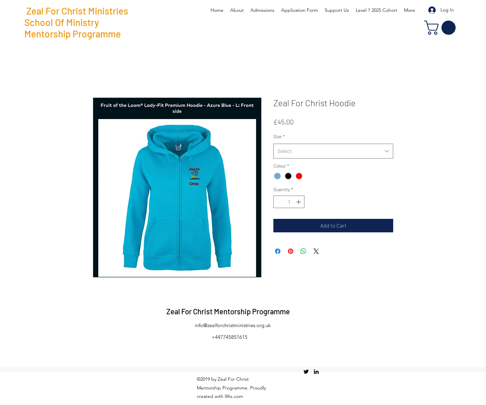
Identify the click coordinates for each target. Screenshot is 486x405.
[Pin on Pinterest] (291, 251)
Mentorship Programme (72, 33)
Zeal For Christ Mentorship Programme (228, 311)
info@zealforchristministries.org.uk (233, 325)
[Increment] (299, 202)
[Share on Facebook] (278, 251)
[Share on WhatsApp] (303, 251)
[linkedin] (316, 371)
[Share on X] (316, 251)
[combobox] (333, 151)
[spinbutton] (289, 202)
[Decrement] (278, 202)
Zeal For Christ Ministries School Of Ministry (76, 16)
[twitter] (306, 371)
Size (279, 136)
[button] (441, 28)
